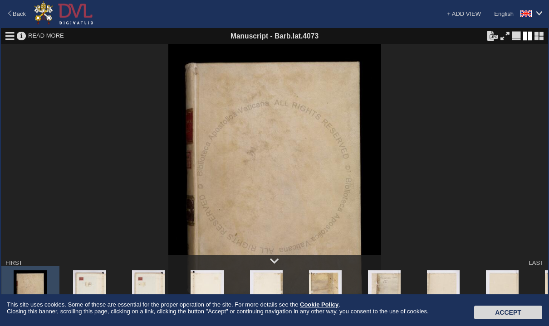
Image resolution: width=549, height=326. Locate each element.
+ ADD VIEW (464, 13)
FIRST (14, 262)
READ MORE (46, 35)
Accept (508, 312)
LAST (536, 262)
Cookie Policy (319, 304)
